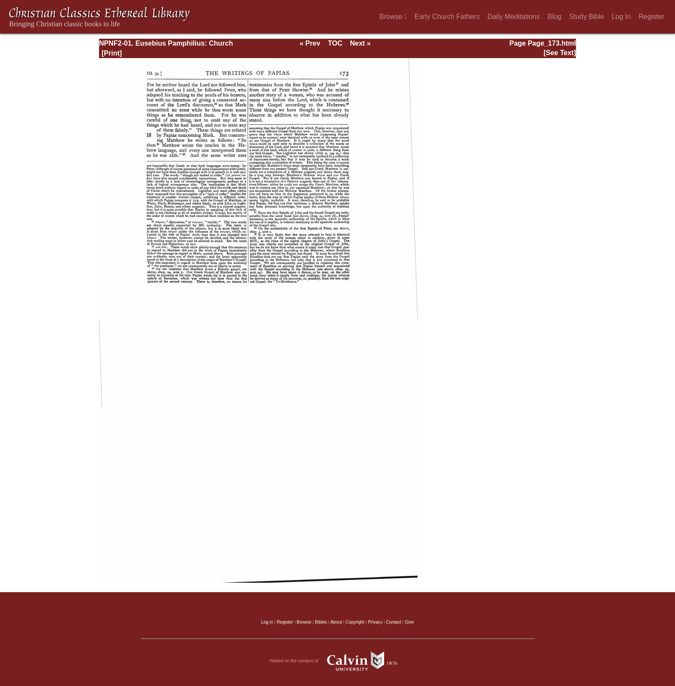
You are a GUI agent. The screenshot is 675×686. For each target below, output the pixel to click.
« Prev (310, 43)
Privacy (375, 622)
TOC (335, 43)
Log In (621, 16)
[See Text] (560, 52)
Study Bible (586, 16)
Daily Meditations (513, 16)
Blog (554, 16)
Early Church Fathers (447, 16)
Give (409, 622)
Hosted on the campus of (337, 661)
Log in (267, 622)
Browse (393, 16)
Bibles (321, 622)
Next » (360, 43)
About (336, 622)
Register (651, 16)
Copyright (355, 622)
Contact (393, 622)
